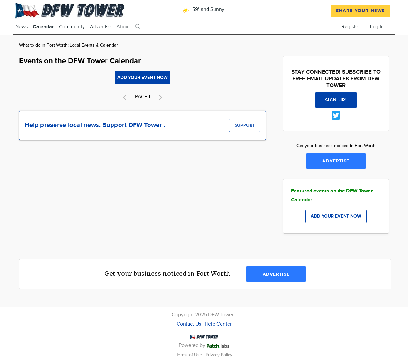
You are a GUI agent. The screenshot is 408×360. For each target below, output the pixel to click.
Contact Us (189, 324)
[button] (124, 97)
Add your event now (142, 77)
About (123, 27)
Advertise (100, 27)
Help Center (218, 324)
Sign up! (336, 100)
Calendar (43, 27)
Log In (377, 27)
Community (72, 27)
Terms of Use (189, 354)
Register (350, 27)
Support (245, 125)
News (21, 27)
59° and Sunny (202, 9)
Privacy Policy (219, 354)
